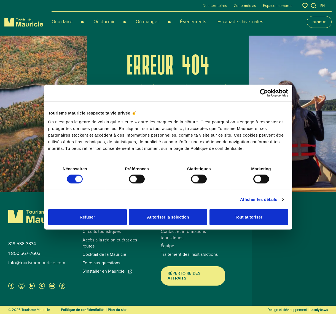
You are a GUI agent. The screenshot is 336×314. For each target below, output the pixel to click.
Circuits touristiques (101, 231)
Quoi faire (62, 21)
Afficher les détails (258, 199)
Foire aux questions (101, 263)
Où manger (134, 21)
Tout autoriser (248, 216)
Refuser (87, 216)
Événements (173, 21)
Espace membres (277, 6)
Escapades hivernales (220, 21)
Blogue (319, 22)
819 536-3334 (22, 244)
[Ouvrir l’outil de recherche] (313, 5)
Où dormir (97, 21)
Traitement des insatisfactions (189, 254)
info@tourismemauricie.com (36, 263)
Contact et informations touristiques (183, 234)
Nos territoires (215, 6)
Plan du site (117, 309)
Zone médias (245, 6)
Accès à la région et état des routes (109, 243)
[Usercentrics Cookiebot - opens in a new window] (264, 93)
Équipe (167, 246)
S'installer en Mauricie (107, 271)
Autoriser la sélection (168, 216)
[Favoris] (305, 6)
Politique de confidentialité (82, 309)
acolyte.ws (319, 309)
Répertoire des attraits (184, 275)
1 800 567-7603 (24, 253)
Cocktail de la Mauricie (104, 254)
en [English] (322, 5)
